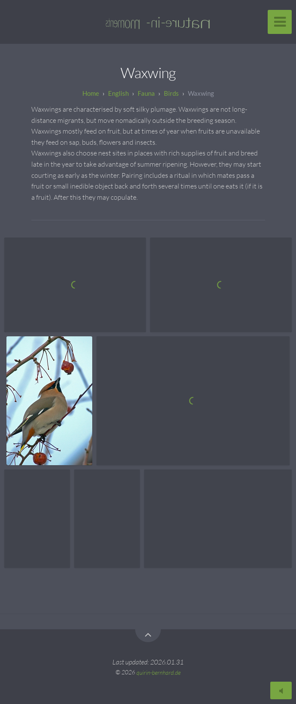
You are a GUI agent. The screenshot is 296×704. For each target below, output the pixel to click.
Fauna (146, 93)
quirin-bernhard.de (158, 672)
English (118, 93)
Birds (171, 93)
